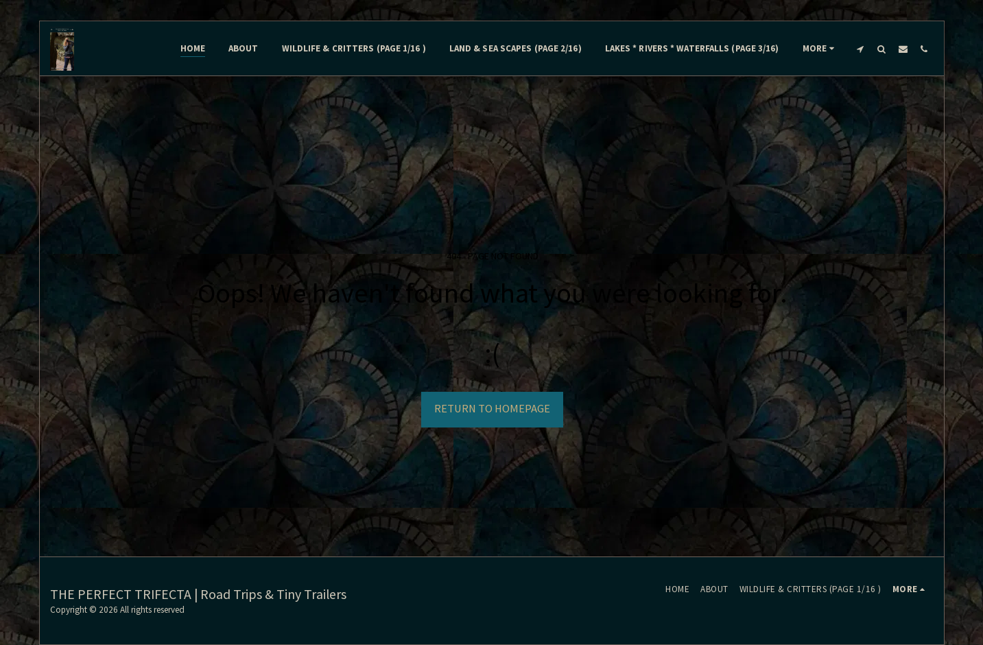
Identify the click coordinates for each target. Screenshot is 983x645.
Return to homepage (492, 408)
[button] (861, 49)
